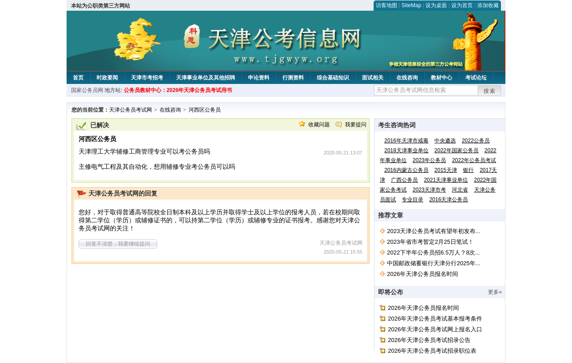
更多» (495, 292)
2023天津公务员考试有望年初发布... (433, 231)
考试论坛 (476, 78)
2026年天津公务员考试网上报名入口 (435, 329)
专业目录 (412, 199)
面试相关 (372, 78)
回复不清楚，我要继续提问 (118, 244)
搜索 (490, 91)
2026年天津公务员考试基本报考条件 (435, 318)
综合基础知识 (333, 78)
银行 (468, 170)
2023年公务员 (429, 160)
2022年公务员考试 (474, 160)
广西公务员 (404, 180)
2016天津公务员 (448, 199)
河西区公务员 (205, 110)
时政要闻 (107, 78)
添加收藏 (488, 5)
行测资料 (293, 78)
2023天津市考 (429, 190)
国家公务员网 (87, 90)
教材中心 (441, 78)
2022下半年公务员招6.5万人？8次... (433, 252)
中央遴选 (445, 141)
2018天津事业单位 (406, 150)
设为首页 (462, 5)
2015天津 (445, 170)
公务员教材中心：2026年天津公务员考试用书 (178, 90)
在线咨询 (407, 78)
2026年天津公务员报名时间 (422, 274)
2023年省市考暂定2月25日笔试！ (430, 241)
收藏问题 (319, 124)
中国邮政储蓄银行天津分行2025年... (433, 263)
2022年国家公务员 (456, 150)
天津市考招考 (147, 78)
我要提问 (355, 124)
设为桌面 (436, 5)
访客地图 (386, 5)
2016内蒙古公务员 (406, 170)
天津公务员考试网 (130, 110)
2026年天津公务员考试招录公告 (429, 340)
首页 (78, 78)
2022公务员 (476, 141)
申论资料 (258, 78)
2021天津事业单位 (446, 180)
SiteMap (411, 5)
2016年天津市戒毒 (406, 141)
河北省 (460, 190)
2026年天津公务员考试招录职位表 (432, 350)
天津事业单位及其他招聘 (205, 78)
